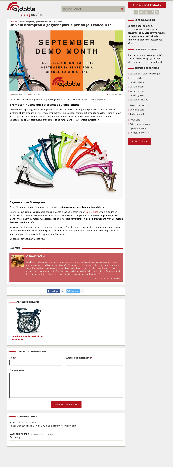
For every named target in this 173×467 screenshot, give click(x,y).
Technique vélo (136, 114)
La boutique (147, 4)
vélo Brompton (91, 211)
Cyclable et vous (137, 128)
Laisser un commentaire (66, 404)
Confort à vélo (136, 109)
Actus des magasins (139, 124)
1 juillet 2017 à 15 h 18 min (26, 423)
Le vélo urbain (136, 86)
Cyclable (139, 141)
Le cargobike (135, 78)
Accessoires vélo (137, 105)
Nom (35, 360)
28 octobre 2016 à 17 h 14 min (41, 434)
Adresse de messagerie (94, 360)
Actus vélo (34, 94)
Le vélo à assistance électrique (144, 73)
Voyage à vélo (136, 91)
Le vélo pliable (136, 82)
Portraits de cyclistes (139, 132)
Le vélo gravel (136, 95)
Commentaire (66, 384)
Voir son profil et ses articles (106, 278)
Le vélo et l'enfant (138, 99)
